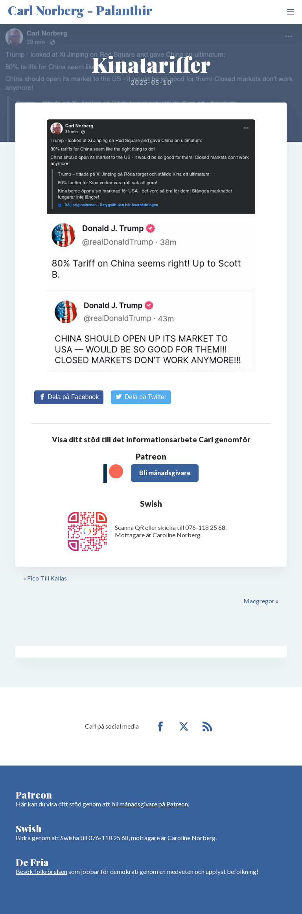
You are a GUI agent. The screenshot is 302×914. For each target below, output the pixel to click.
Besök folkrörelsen (41, 871)
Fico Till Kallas (47, 578)
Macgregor (258, 600)
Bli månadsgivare (165, 472)
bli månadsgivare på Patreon (149, 804)
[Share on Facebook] (68, 397)
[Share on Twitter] (141, 397)
